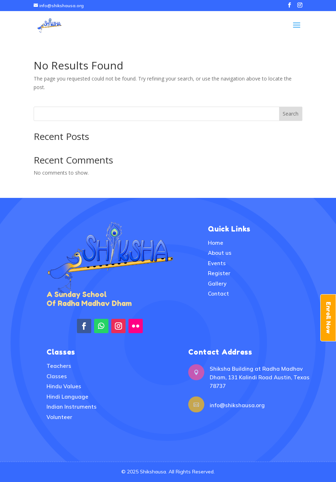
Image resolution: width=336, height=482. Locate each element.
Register (219, 273)
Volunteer (59, 417)
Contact (218, 293)
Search (290, 113)
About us (220, 252)
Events (217, 263)
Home (215, 242)
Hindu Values (64, 386)
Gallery (217, 283)
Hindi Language (67, 396)
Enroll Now (328, 318)
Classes (57, 376)
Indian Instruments (72, 406)
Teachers (59, 365)
